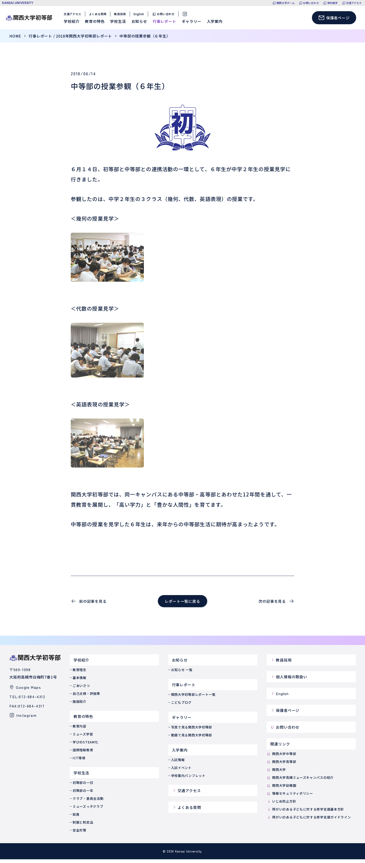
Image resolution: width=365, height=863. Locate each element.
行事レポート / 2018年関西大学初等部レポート (70, 39)
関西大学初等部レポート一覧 (193, 698)
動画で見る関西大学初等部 (191, 738)
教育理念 (79, 673)
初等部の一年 (83, 794)
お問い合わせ (311, 3)
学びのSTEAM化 (85, 745)
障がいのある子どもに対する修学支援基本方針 (305, 813)
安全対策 (79, 834)
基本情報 (79, 681)
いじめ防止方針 (281, 805)
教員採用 (121, 16)
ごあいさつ (81, 689)
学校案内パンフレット (188, 779)
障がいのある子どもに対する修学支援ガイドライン (309, 820)
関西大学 (276, 773)
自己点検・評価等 (86, 697)
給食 (76, 818)
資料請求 (332, 3)
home (15, 39)
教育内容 (79, 730)
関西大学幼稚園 (281, 789)
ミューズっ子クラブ (88, 810)
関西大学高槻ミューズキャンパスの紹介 (300, 781)
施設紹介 (79, 705)
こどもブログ (181, 706)
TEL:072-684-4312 (27, 700)
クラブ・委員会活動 (88, 802)
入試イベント (181, 771)
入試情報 (178, 763)
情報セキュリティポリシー (290, 797)
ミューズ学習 (83, 737)
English (140, 16)
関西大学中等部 (281, 757)
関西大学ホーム (286, 3)
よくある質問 (99, 16)
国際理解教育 (83, 753)
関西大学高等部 (281, 765)
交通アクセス (354, 3)
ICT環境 (79, 761)
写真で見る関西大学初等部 (191, 730)
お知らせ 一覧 (182, 673)
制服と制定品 (83, 826)
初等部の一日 (83, 786)
